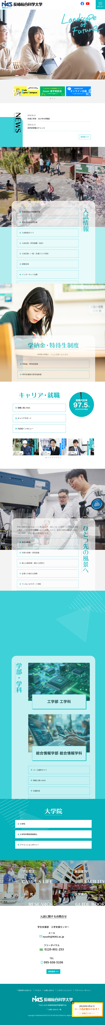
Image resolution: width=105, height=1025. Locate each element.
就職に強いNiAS (22, 407)
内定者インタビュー (24, 428)
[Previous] (3, 44)
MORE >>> (85, 137)
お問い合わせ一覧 (54, 1009)
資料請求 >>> (53, 971)
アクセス (38, 990)
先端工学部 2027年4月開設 (39, 118)
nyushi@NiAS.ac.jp (53, 936)
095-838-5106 (53, 962)
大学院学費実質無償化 (27, 834)
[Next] (101, 44)
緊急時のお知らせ (24, 990)
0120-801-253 (54, 949)
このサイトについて (64, 990)
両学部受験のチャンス (36, 128)
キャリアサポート (23, 418)
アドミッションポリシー (28, 844)
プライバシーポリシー (83, 990)
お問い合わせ (49, 990)
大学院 (21, 824)
